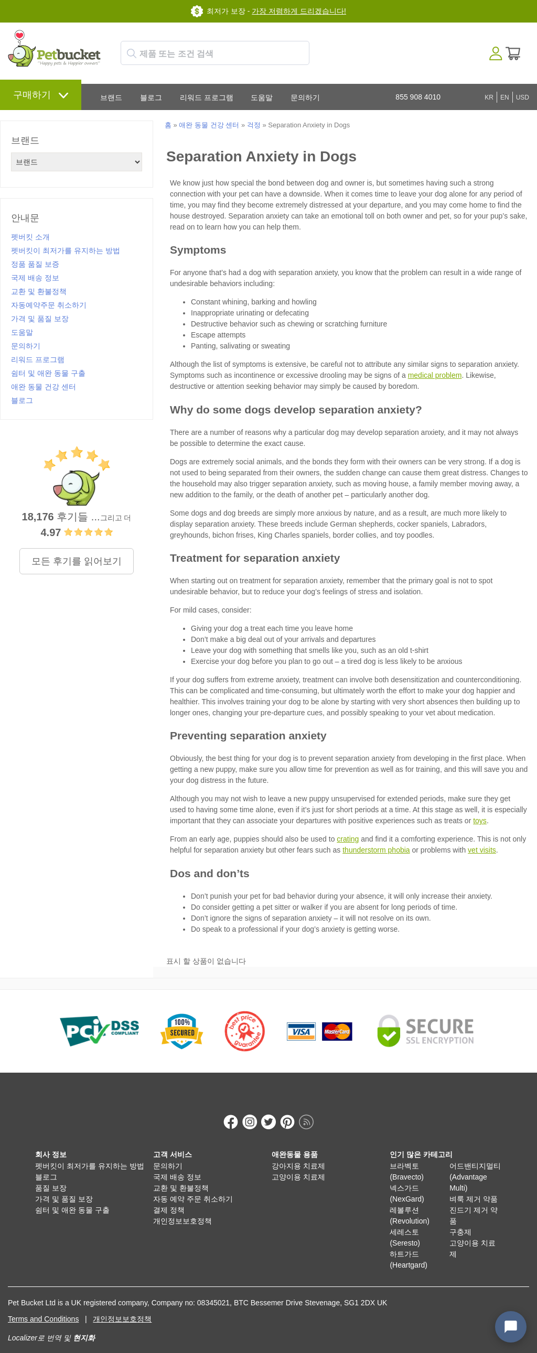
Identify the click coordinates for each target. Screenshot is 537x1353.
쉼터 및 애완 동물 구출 (48, 373)
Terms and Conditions (43, 1308)
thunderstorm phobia (376, 850)
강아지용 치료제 (298, 1155)
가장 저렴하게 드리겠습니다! (299, 11)
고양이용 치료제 (298, 1166)
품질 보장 (51, 1177)
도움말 (262, 97)
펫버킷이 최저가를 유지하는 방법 (65, 250)
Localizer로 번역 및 (39, 1327)
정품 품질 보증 (35, 264)
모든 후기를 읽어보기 (76, 561)
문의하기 (305, 97)
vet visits (482, 850)
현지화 (84, 1327)
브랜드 (111, 97)
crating (348, 839)
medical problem (435, 375)
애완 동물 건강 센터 (43, 387)
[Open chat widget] (511, 1327)
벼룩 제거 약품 (473, 1188)
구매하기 (32, 95)
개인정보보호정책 (182, 1210)
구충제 (460, 1221)
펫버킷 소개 (30, 237)
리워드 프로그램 (206, 97)
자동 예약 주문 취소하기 (193, 1188)
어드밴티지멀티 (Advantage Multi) (475, 1166)
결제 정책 (169, 1199)
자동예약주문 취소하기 (49, 305)
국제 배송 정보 (35, 278)
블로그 (151, 97)
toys (480, 820)
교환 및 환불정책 (39, 291)
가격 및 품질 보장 (40, 318)
